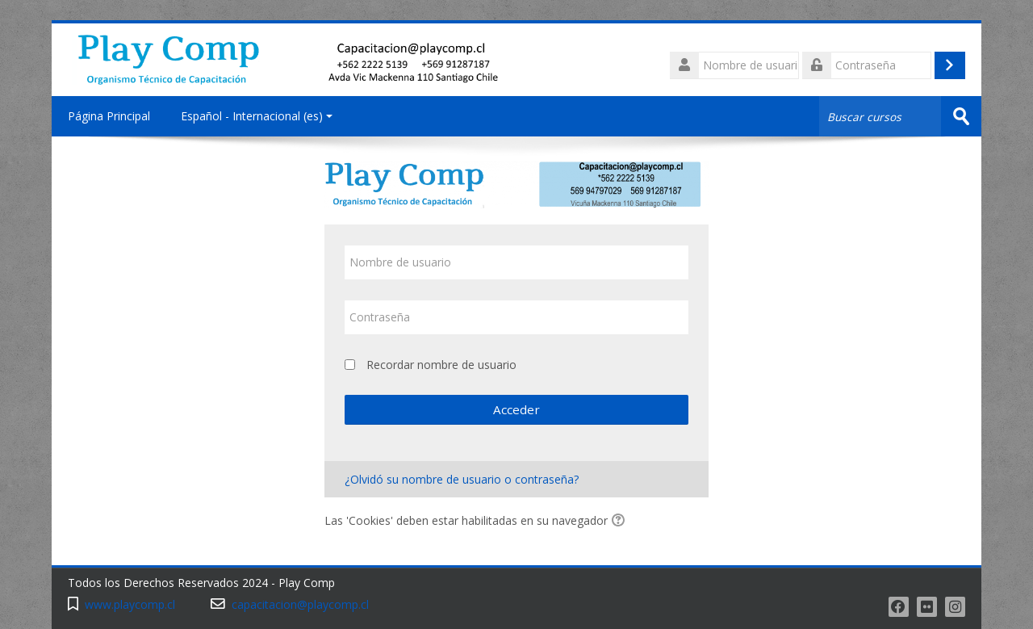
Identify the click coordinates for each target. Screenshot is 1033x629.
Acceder (516, 409)
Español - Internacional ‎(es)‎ (256, 116)
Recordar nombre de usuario (441, 364)
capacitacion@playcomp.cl (300, 604)
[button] (620, 521)
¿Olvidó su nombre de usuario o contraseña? (462, 479)
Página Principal (109, 116)
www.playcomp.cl (130, 604)
